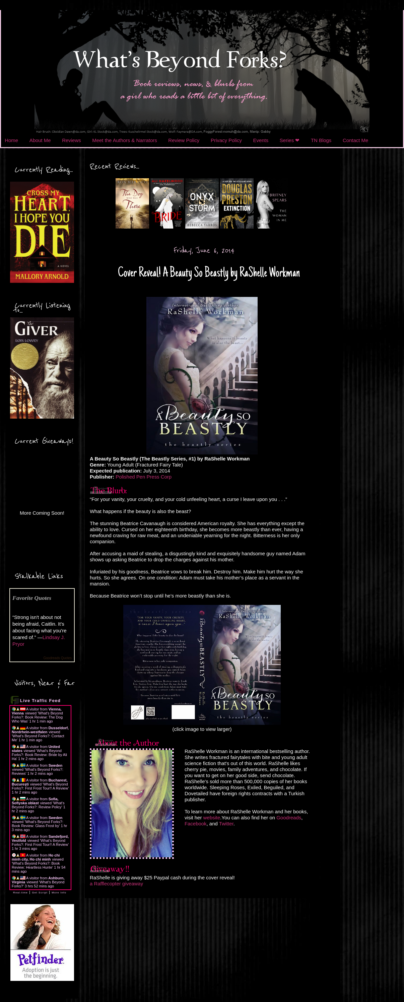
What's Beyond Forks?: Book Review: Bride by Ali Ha (39, 755)
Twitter (226, 823)
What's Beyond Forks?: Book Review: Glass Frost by (37, 824)
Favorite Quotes (31, 597)
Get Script (40, 892)
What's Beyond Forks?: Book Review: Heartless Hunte (36, 865)
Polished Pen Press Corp (144, 477)
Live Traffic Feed (40, 700)
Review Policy (183, 140)
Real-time (20, 892)
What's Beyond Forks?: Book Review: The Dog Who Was (37, 717)
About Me (40, 140)
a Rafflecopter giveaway (116, 883)
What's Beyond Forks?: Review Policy (38, 805)
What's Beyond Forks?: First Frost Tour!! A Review (40, 786)
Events (261, 140)
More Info (59, 892)
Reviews (71, 140)
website (211, 817)
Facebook (196, 823)
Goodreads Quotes (58, 658)
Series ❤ (290, 140)
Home (11, 140)
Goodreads (288, 817)
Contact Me (355, 140)
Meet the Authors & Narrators (124, 140)
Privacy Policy (226, 140)
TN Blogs (321, 140)
